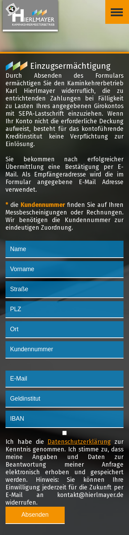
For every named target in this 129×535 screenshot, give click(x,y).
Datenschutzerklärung (79, 442)
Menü (114, 6)
